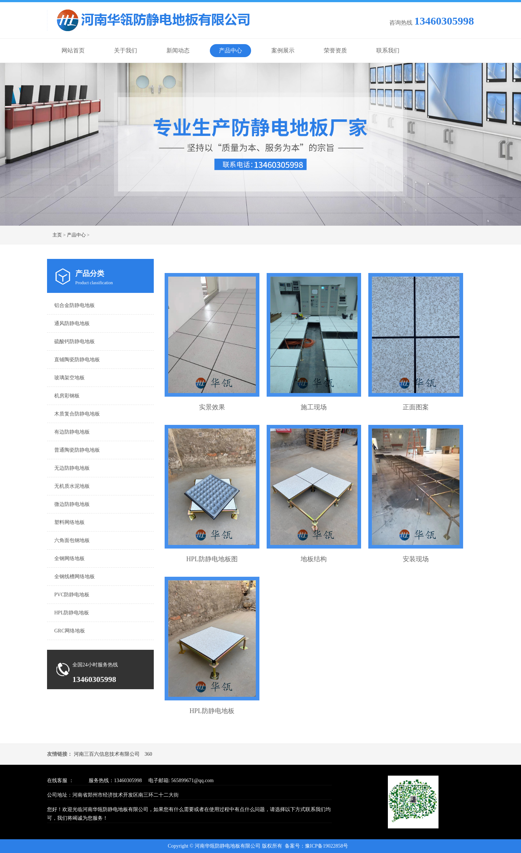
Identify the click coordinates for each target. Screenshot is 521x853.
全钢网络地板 (69, 558)
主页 (57, 235)
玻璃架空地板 (69, 377)
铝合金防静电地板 (74, 305)
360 (148, 754)
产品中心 (230, 50)
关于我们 (125, 50)
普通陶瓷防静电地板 (77, 450)
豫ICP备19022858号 (326, 846)
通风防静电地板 (72, 323)
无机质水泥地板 (72, 486)
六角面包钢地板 (72, 540)
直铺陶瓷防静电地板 (77, 359)
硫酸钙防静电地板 (74, 341)
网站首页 (73, 50)
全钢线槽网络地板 (74, 576)
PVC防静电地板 (71, 594)
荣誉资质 (335, 50)
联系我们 (387, 50)
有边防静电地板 (72, 432)
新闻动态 (178, 50)
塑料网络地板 (69, 522)
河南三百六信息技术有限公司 (107, 754)
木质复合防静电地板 (77, 414)
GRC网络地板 (69, 631)
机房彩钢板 (67, 395)
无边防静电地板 (72, 468)
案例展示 (283, 50)
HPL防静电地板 (71, 612)
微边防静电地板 (72, 504)
